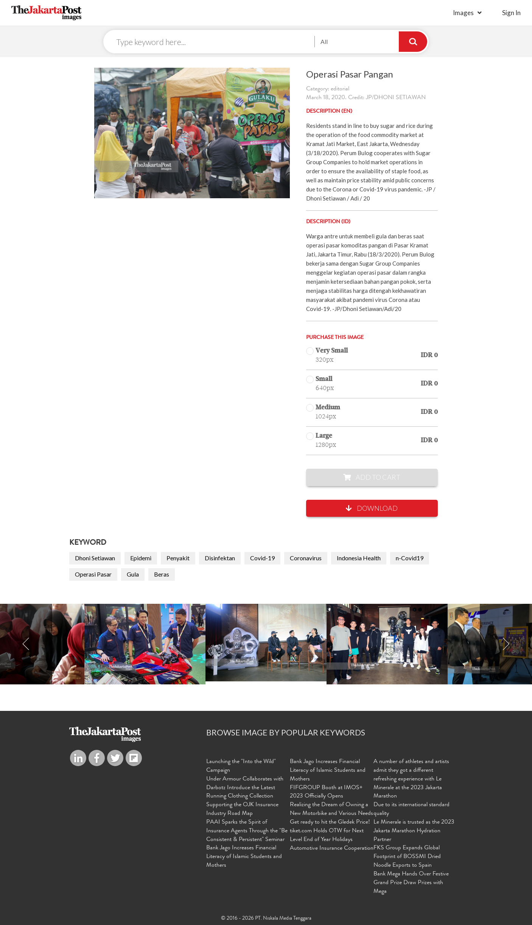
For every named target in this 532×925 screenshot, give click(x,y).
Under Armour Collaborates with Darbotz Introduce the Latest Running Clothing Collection (244, 788)
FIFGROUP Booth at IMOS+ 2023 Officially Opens (326, 792)
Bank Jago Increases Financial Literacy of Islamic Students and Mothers (244, 857)
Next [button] (506, 644)
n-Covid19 (409, 557)
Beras (161, 574)
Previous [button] (26, 644)
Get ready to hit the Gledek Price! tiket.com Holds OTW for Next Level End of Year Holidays (330, 831)
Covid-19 (262, 557)
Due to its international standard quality (411, 809)
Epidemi (140, 557)
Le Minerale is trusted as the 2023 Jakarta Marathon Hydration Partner (413, 831)
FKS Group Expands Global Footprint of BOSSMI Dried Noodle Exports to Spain (407, 857)
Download (372, 508)
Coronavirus (306, 557)
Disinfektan (220, 557)
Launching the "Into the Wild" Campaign (241, 766)
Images (463, 13)
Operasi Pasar (93, 574)
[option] (266, 642)
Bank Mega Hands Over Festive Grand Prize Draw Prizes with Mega (411, 883)
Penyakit (178, 557)
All (324, 41)
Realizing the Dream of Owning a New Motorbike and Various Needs (331, 809)
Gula (133, 574)
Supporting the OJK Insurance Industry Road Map (242, 809)
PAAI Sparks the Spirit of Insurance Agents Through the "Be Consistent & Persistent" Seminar (247, 831)
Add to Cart (371, 477)
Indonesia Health (359, 557)
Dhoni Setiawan (95, 557)
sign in (511, 13)
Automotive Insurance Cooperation (331, 849)
